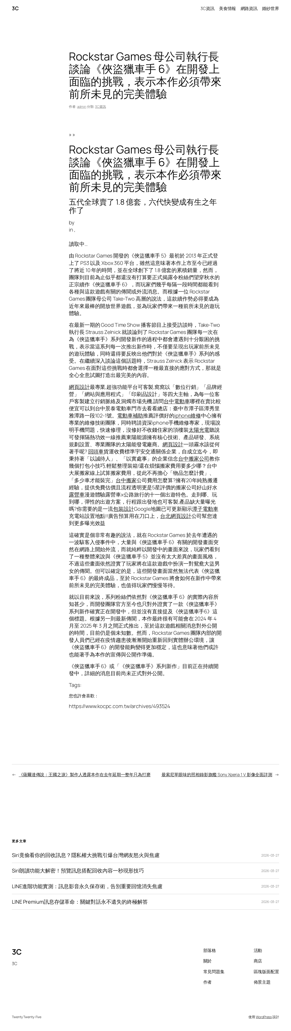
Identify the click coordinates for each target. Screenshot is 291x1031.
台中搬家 (126, 480)
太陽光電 (199, 429)
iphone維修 (187, 415)
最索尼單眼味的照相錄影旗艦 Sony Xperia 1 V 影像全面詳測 (217, 774)
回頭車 (96, 451)
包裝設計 (123, 508)
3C (15, 8)
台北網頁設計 (175, 515)
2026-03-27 (270, 855)
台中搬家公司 (193, 458)
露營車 (77, 494)
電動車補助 (130, 415)
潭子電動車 (205, 508)
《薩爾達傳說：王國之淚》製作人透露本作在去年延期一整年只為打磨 (85, 774)
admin (81, 106)
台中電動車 (177, 401)
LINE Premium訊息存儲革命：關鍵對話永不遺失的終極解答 (80, 902)
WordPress (264, 1017)
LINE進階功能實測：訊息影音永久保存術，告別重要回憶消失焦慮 (87, 886)
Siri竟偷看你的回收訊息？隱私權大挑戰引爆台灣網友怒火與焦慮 (86, 855)
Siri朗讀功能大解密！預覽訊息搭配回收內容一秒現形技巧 (78, 870)
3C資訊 (100, 106)
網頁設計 (79, 386)
